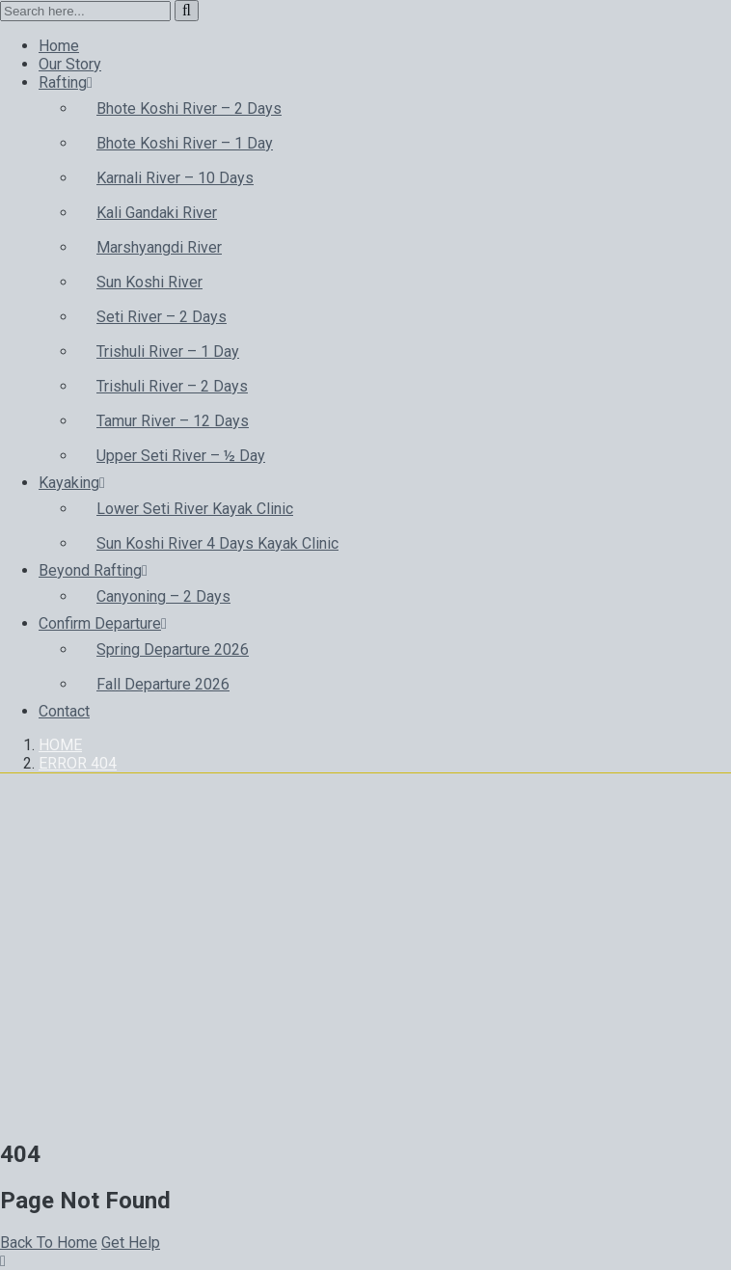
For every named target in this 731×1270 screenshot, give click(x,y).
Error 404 (78, 763)
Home (60, 745)
